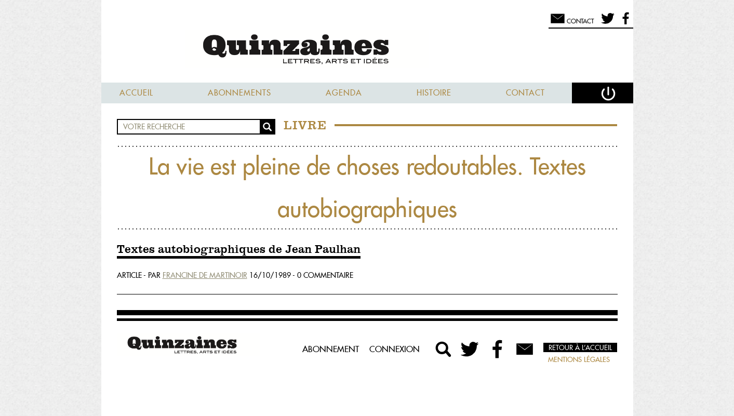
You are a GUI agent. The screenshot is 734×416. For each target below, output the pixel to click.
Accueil (136, 93)
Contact (525, 93)
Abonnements (239, 93)
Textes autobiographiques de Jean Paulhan (239, 250)
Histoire (434, 93)
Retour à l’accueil (580, 347)
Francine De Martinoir (205, 275)
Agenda (344, 93)
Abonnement (330, 349)
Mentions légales (579, 359)
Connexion (394, 349)
